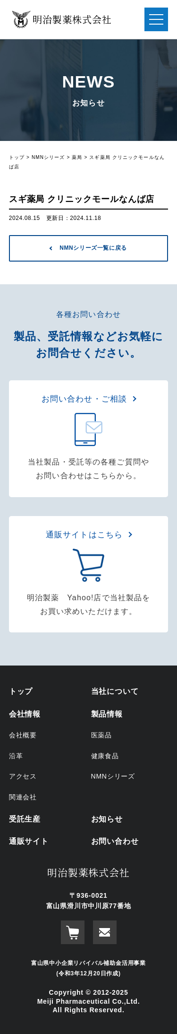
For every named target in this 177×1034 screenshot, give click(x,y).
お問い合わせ (115, 841)
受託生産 (25, 819)
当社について (115, 691)
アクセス (23, 776)
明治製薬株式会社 (88, 872)
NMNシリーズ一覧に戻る (93, 248)
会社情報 (25, 714)
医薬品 (101, 735)
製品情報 (107, 714)
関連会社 (23, 797)
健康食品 (105, 756)
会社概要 (23, 735)
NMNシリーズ (113, 776)
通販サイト (29, 841)
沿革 (16, 756)
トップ (21, 691)
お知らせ (107, 819)
